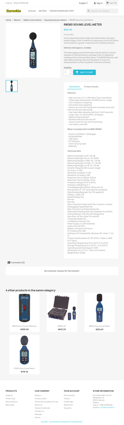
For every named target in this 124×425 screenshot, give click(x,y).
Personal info (69, 395)
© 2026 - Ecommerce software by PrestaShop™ (62, 422)
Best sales (10, 405)
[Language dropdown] (84, 3)
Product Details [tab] (91, 86)
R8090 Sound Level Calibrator (24, 326)
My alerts (67, 408)
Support (9, 395)
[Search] (102, 10)
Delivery (38, 395)
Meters (43, 11)
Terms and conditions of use (46, 402)
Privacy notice (40, 398)
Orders (67, 398)
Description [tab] (74, 86)
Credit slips (68, 402)
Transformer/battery (61, 11)
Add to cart (84, 72)
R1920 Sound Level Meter (24, 368)
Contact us (39, 411)
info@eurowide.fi (107, 407)
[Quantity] (67, 72)
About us (38, 405)
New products (11, 402)
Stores (37, 417)
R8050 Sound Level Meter (99, 326)
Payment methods (42, 408)
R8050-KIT (62, 326)
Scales (32, 11)
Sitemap (38, 414)
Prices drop (10, 398)
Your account (72, 391)
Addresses (68, 405)
